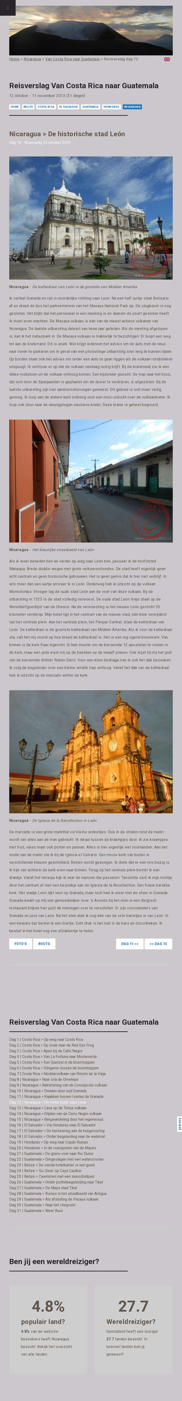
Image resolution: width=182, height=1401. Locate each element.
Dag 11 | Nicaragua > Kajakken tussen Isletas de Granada (56, 1096)
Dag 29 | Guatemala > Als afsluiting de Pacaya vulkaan (54, 1199)
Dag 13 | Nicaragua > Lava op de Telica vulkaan (47, 1108)
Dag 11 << (130, 944)
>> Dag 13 (158, 944)
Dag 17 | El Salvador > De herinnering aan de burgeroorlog (57, 1131)
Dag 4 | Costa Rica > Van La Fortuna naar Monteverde (53, 1056)
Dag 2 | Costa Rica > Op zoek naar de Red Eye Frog (51, 1045)
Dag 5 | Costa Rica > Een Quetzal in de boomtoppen (52, 1062)
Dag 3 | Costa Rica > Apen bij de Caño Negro (45, 1051)
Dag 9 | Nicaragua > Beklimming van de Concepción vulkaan (58, 1085)
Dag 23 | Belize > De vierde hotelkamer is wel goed (52, 1165)
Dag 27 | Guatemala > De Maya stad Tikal (43, 1188)
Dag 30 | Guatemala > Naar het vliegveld (42, 1205)
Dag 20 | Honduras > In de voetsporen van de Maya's (52, 1148)
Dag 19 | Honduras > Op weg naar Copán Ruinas (48, 1142)
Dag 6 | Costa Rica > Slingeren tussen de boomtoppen (54, 1068)
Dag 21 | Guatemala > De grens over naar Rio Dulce (51, 1153)
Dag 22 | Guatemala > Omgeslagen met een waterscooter (56, 1159)
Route (44, 944)
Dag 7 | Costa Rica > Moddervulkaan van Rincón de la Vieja (57, 1073)
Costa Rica (46, 106)
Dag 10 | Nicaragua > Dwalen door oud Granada (47, 1091)
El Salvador (68, 106)
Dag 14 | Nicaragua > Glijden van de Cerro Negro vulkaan (55, 1113)
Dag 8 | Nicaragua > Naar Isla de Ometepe (43, 1079)
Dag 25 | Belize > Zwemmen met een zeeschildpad (51, 1176)
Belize (28, 106)
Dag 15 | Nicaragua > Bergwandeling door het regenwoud (56, 1119)
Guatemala (90, 106)
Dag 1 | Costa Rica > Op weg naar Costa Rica (46, 1039)
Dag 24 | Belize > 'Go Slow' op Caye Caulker (45, 1170)
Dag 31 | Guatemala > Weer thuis (36, 1210)
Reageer (179, 1124)
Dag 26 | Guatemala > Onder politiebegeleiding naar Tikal (56, 1182)
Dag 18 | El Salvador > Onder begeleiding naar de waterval (57, 1136)
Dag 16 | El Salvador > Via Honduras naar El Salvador (52, 1125)
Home (15, 106)
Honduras (111, 106)
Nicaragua (132, 106)
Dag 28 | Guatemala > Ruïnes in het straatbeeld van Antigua (58, 1193)
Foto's (20, 944)
